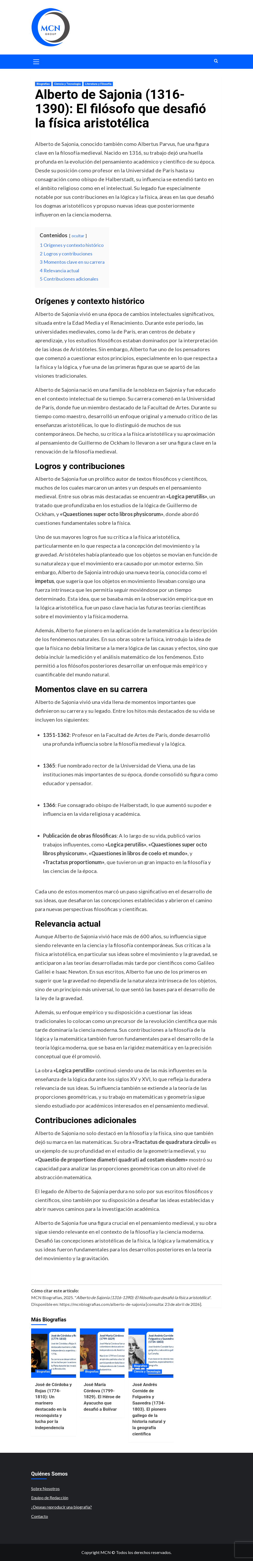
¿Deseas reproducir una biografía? (61, 1506)
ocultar (78, 235)
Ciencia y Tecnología (67, 84)
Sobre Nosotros (45, 1488)
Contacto (39, 1516)
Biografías (43, 84)
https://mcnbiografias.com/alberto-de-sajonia (102, 1304)
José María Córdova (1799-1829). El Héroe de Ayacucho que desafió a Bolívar (102, 1397)
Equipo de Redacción (49, 1497)
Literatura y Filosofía (98, 84)
